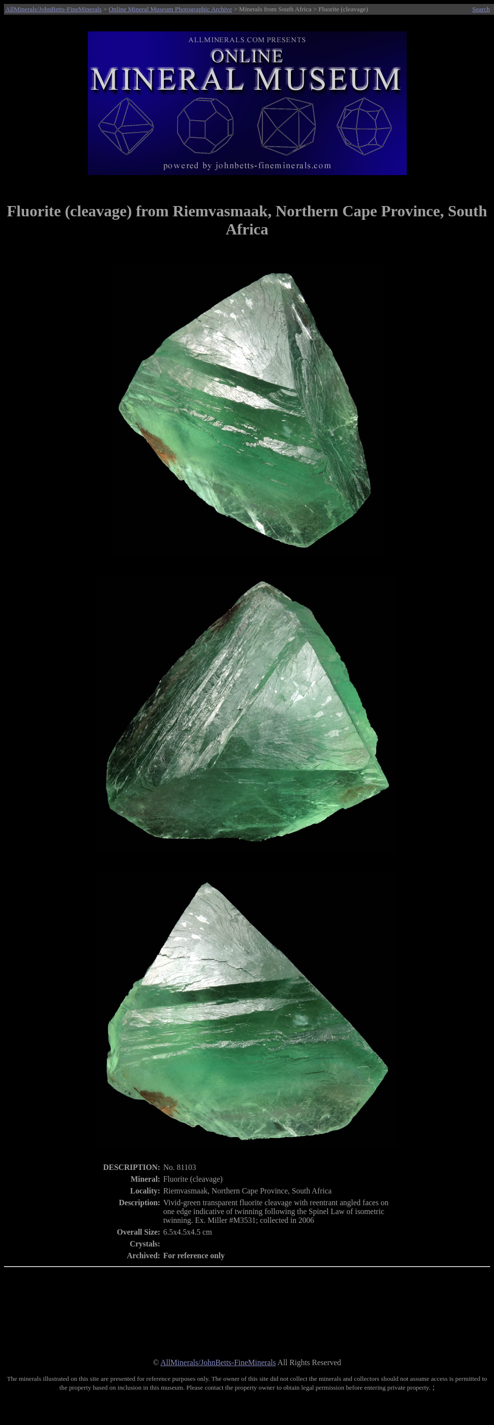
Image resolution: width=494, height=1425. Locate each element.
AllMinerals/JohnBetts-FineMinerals (53, 9)
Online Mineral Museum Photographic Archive (170, 9)
